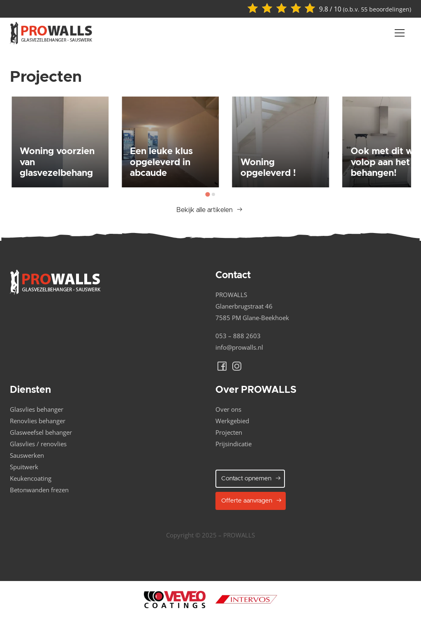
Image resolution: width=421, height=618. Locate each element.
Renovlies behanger (37, 421)
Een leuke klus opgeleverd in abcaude (161, 162)
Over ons (228, 409)
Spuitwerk (24, 467)
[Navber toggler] (399, 33)
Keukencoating (30, 478)
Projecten (228, 432)
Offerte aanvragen (251, 500)
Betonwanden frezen (39, 490)
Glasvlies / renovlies (38, 444)
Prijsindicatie (233, 444)
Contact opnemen (251, 478)
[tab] (207, 194)
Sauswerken (27, 455)
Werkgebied (232, 421)
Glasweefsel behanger (41, 432)
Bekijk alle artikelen (209, 209)
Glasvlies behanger (36, 409)
